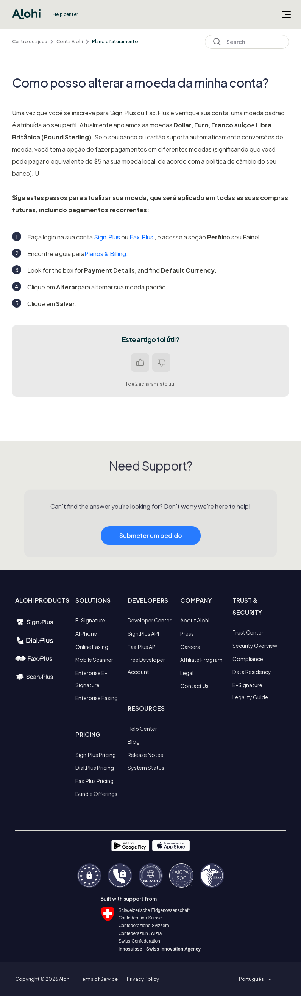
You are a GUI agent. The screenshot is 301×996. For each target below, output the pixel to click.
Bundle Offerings (96, 793)
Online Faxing (91, 646)
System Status (146, 767)
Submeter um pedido (150, 547)
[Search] (247, 42)
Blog (134, 741)
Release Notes (145, 754)
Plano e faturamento (115, 41)
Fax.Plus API (142, 646)
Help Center (142, 728)
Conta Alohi (69, 41)
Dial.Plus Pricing (94, 767)
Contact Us (194, 685)
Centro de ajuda (29, 41)
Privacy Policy (143, 979)
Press (187, 633)
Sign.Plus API (143, 633)
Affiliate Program (201, 659)
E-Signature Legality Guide (250, 691)
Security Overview (254, 645)
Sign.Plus (107, 237)
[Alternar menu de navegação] (286, 14)
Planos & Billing (105, 254)
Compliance (247, 658)
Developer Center (150, 620)
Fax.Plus (141, 237)
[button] (254, 979)
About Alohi (194, 620)
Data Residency (251, 671)
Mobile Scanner (94, 659)
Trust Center (248, 632)
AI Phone (86, 633)
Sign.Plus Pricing (95, 754)
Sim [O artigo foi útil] (140, 362)
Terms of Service (99, 979)
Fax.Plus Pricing (94, 780)
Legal (186, 672)
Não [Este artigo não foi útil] (161, 362)
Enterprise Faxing (96, 697)
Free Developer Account (146, 665)
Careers (190, 646)
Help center (65, 14)
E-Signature (90, 620)
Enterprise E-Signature (91, 678)
